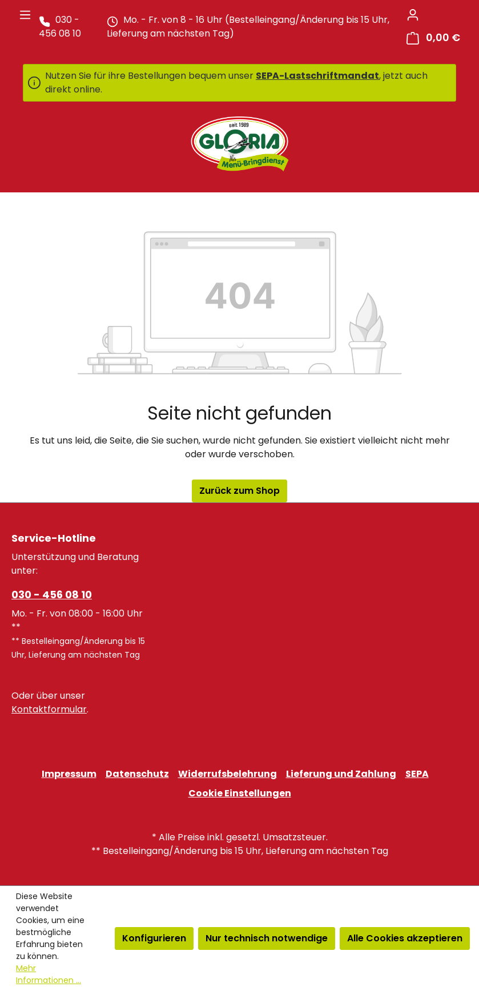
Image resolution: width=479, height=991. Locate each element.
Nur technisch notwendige (267, 938)
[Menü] (25, 14)
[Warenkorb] (433, 38)
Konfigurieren (154, 938)
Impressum (69, 773)
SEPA (417, 773)
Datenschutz (137, 773)
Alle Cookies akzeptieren (404, 938)
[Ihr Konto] (412, 14)
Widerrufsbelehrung (227, 773)
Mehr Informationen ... (48, 974)
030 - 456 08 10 (51, 594)
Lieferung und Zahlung (341, 773)
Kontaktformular (49, 709)
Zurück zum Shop (239, 490)
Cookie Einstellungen (239, 793)
